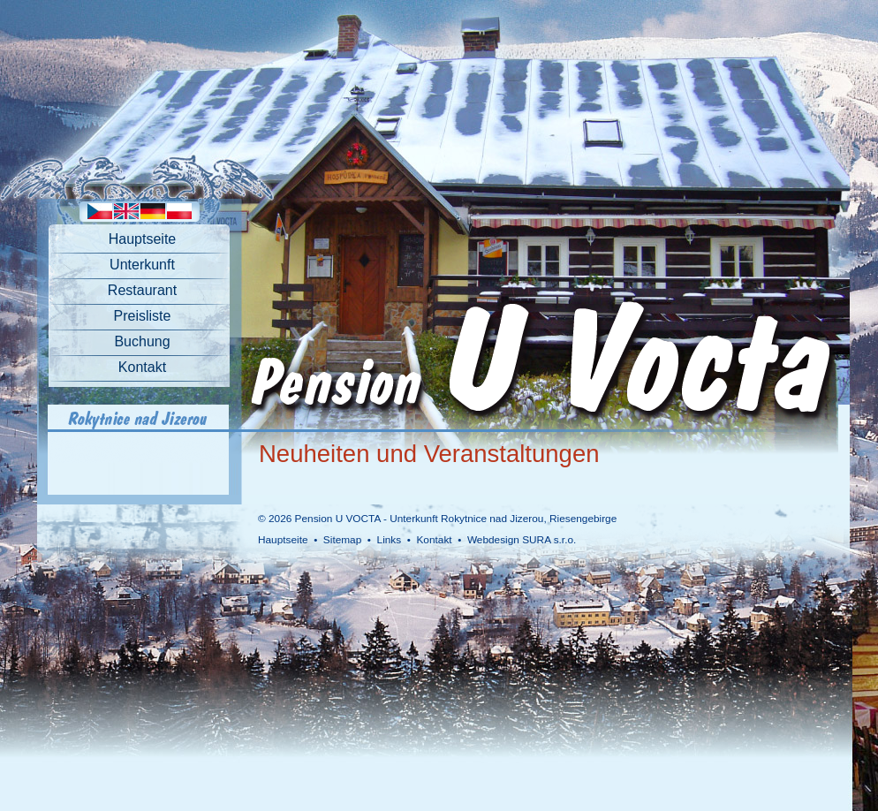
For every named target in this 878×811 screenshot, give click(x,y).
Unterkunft (142, 264)
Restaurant (142, 290)
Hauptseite (143, 238)
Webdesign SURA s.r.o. (521, 540)
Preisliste (142, 315)
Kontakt (142, 367)
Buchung (142, 341)
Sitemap (342, 540)
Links (389, 540)
